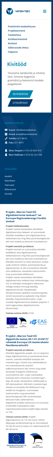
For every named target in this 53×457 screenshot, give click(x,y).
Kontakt (8, 193)
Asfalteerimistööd (17, 39)
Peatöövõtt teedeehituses (22, 26)
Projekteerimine (16, 30)
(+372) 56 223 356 (33, 154)
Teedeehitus (14, 34)
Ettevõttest (20, 103)
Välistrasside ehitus (18, 47)
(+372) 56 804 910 (32, 150)
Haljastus (13, 51)
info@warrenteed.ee (26, 129)
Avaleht (8, 176)
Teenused (9, 185)
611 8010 (22, 138)
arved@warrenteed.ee (26, 134)
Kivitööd (12, 43)
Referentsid (20, 94)
